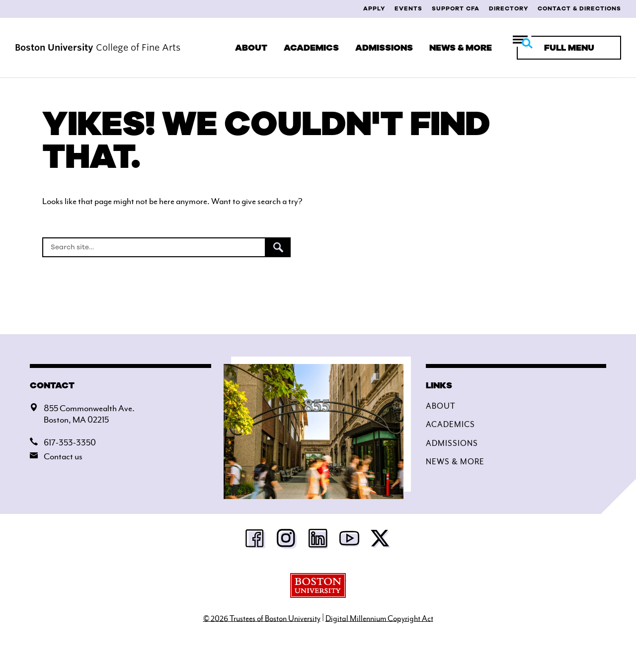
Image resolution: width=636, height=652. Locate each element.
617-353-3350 (70, 442)
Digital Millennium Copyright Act (379, 618)
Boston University (318, 585)
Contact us (63, 456)
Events (408, 8)
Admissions (384, 48)
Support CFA (455, 8)
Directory (508, 8)
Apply (374, 8)
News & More (460, 48)
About (251, 48)
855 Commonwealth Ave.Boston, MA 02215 (89, 414)
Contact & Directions (579, 8)
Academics (311, 48)
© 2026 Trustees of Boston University (261, 618)
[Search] (154, 247)
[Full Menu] (569, 48)
